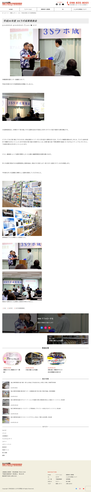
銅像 (3, 455)
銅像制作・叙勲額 (70, 474)
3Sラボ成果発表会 (20, 308)
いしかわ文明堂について (71, 477)
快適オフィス (5, 450)
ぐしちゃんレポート (7, 438)
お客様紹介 (5, 436)
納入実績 (4, 452)
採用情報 (68, 479)
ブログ (49, 483)
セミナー (58, 481)
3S (5, 308)
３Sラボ (35, 25)
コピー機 (50, 479)
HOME (49, 474)
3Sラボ (10, 308)
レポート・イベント (6, 444)
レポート (4, 441)
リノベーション (59, 474)
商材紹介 (4, 447)
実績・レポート (59, 483)
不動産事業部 (59, 479)
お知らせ (50, 481)
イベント (4, 433)
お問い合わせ (69, 483)
